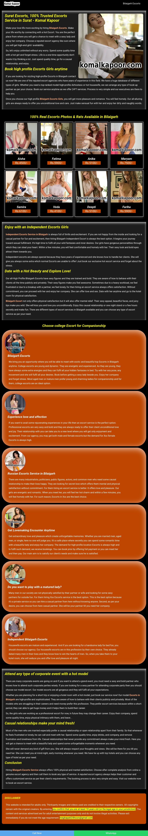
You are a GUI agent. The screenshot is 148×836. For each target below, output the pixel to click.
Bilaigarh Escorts (131, 3)
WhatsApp (111, 833)
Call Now (37, 833)
